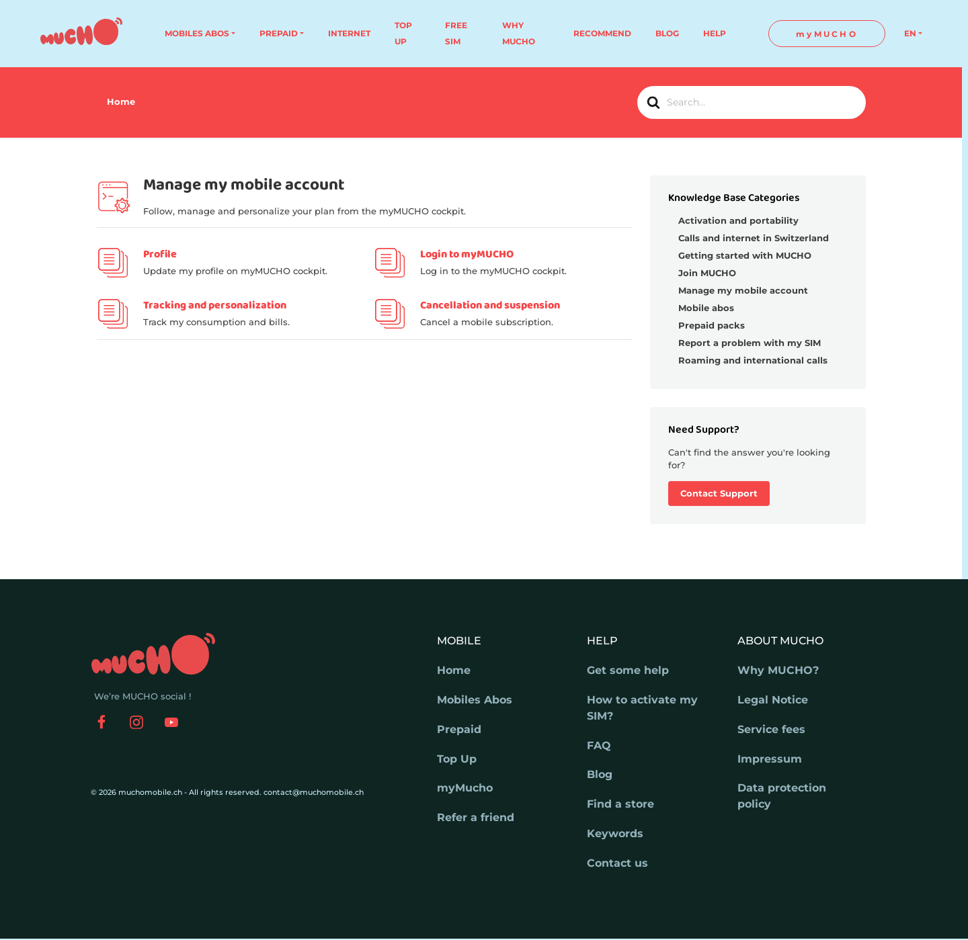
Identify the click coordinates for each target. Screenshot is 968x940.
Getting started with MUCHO (744, 255)
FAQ (599, 745)
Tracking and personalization (214, 305)
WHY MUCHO (518, 33)
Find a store (620, 804)
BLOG (667, 33)
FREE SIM (456, 33)
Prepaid (459, 729)
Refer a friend (475, 817)
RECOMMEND (602, 33)
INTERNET (349, 33)
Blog (599, 774)
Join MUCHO (707, 272)
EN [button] (910, 33)
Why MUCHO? (778, 670)
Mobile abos (706, 307)
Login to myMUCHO (467, 254)
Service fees (771, 729)
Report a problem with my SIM (749, 342)
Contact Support (719, 493)
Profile (160, 254)
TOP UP (403, 33)
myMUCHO (827, 34)
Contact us (617, 863)
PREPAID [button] (278, 33)
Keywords (615, 833)
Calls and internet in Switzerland (753, 237)
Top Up (457, 759)
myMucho (465, 787)
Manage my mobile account (743, 290)
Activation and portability (738, 220)
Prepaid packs (711, 325)
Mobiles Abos (474, 699)
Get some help (628, 670)
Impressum (769, 759)
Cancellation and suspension (490, 305)
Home (454, 670)
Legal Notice (772, 699)
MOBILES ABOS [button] (197, 33)
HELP (714, 33)
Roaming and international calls (753, 360)
